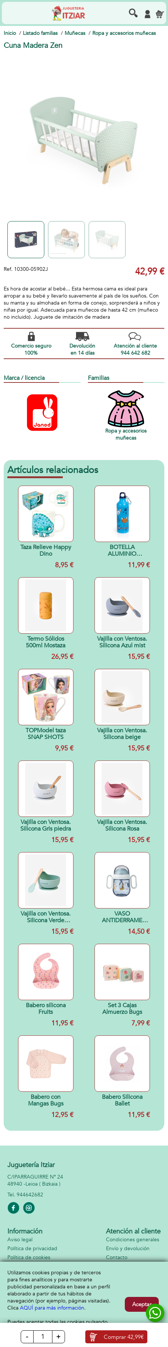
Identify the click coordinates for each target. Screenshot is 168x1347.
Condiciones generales (132, 1239)
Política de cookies (28, 1257)
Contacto (116, 1257)
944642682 (30, 1194)
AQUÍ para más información (52, 1307)
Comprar (124, 1337)
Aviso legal (19, 1239)
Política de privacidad (32, 1248)
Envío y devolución (128, 1248)
